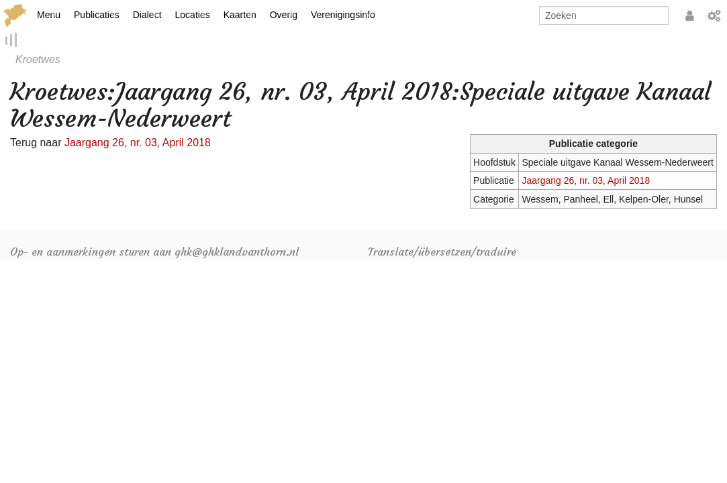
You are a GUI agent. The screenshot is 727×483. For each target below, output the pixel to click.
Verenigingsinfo (343, 14)
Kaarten (240, 14)
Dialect (147, 14)
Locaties (192, 14)
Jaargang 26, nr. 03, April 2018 (586, 181)
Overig (283, 14)
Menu (48, 14)
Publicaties (96, 14)
